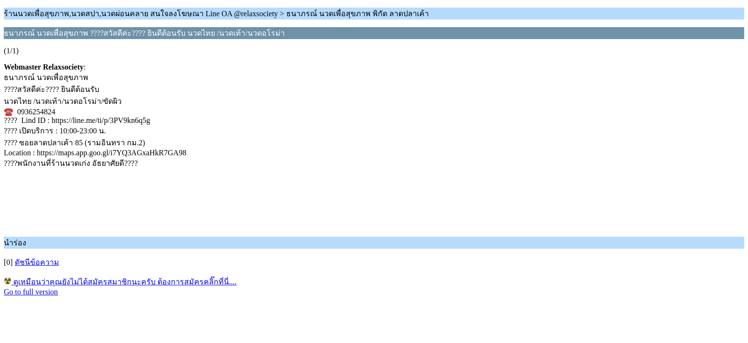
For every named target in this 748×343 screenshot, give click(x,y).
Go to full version (31, 292)
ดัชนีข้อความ (37, 262)
